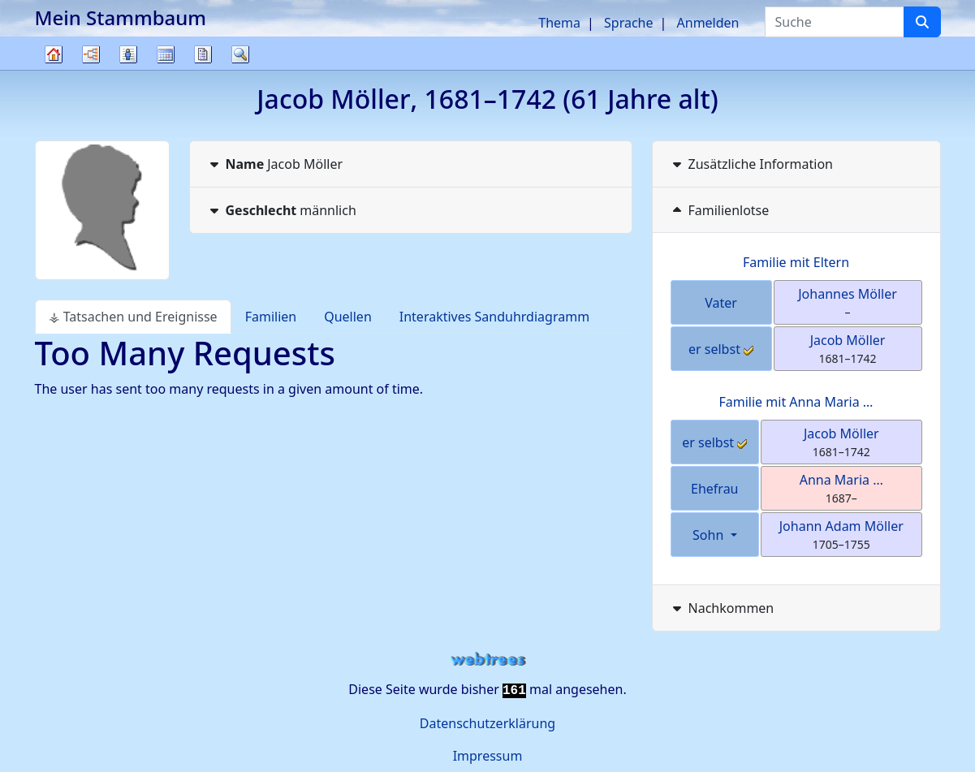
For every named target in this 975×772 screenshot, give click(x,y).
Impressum (488, 756)
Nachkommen (721, 608)
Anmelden (708, 23)
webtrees (487, 659)
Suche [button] (240, 54)
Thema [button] (559, 23)
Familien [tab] (271, 317)
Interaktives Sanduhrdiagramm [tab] (494, 317)
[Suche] (922, 21)
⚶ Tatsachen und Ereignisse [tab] (133, 317)
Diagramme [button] (91, 54)
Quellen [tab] (348, 317)
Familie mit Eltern (796, 262)
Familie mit (796, 402)
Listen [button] (128, 54)
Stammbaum (54, 69)
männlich (281, 210)
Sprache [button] (628, 23)
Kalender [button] (166, 54)
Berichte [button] (203, 54)
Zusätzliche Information (751, 164)
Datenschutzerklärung (487, 723)
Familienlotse (719, 210)
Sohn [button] (709, 535)
